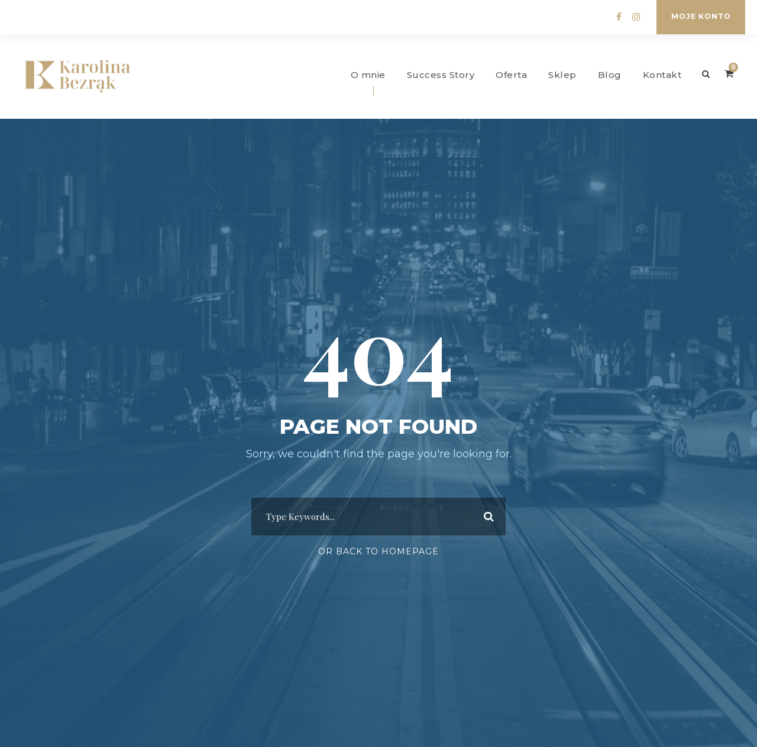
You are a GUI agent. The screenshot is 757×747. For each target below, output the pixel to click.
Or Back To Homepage (378, 551)
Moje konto (701, 16)
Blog (610, 74)
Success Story (441, 74)
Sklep (562, 74)
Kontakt (662, 74)
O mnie (368, 74)
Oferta (511, 74)
